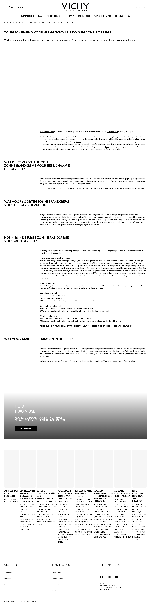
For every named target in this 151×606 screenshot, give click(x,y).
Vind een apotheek (57, 579)
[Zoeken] (129, 16)
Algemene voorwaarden (11, 585)
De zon (78, 141)
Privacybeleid (8, 572)
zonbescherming (96, 149)
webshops (132, 361)
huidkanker (129, 144)
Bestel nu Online (57, 585)
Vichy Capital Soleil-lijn (71, 219)
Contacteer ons (56, 572)
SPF (79, 149)
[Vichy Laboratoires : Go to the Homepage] (75, 7)
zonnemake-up (112, 131)
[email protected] (105, 589)
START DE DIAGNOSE (25, 429)
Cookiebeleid (8, 579)
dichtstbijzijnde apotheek (90, 361)
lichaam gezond (105, 139)
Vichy (107, 147)
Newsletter (55, 591)
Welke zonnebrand (47, 131)
